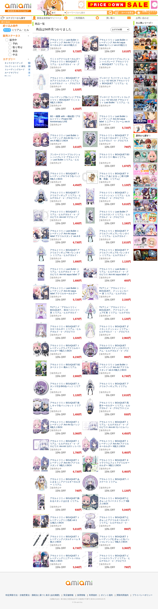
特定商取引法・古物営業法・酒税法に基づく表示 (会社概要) (33, 595)
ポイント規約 (107, 595)
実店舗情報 (68, 595)
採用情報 (81, 595)
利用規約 (93, 595)
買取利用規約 (122, 595)
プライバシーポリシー (142, 595)
